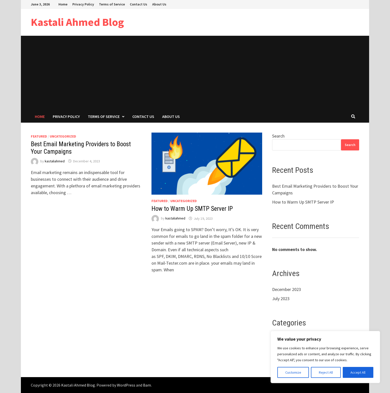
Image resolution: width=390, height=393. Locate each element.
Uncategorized (63, 136)
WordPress (126, 385)
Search (278, 136)
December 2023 (286, 289)
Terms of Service (112, 4)
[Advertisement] (195, 73)
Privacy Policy (83, 4)
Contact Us (138, 4)
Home (62, 4)
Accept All (357, 372)
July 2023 (281, 298)
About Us (159, 4)
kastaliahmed (55, 161)
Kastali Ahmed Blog (77, 22)
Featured (39, 136)
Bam (147, 385)
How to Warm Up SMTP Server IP (192, 208)
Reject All (326, 372)
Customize (293, 372)
